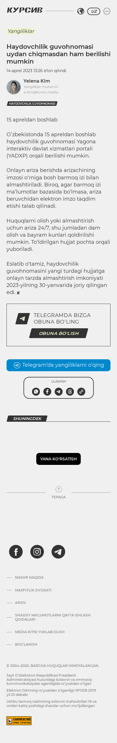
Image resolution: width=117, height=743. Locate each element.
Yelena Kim (37, 81)
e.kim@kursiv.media (41, 92)
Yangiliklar (20, 31)
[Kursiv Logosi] (25, 10)
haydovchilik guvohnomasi (32, 104)
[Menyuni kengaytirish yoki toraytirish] (106, 11)
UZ (94, 11)
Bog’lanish (26, 645)
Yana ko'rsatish (58, 458)
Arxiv (20, 603)
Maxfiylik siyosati (33, 590)
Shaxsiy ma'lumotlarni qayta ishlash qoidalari (53, 617)
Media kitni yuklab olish (40, 632)
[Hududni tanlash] (80, 11)
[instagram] (37, 552)
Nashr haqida (29, 578)
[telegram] (58, 552)
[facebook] (16, 552)
